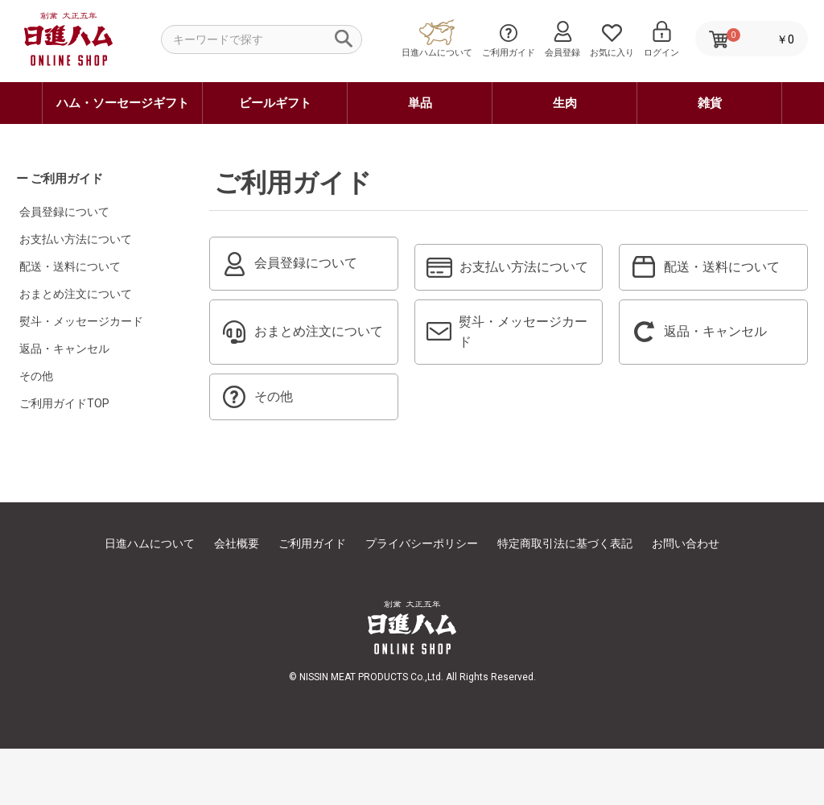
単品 (420, 103)
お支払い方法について (75, 239)
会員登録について (64, 211)
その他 (36, 375)
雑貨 (710, 103)
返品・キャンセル (64, 348)
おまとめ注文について (75, 293)
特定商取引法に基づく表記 (564, 599)
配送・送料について (70, 266)
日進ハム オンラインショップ (67, 65)
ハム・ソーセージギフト (122, 103)
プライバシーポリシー (421, 599)
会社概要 (236, 599)
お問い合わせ (685, 599)
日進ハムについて (150, 599)
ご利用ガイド (312, 599)
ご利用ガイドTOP (64, 403)
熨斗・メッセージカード (81, 321)
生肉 (565, 103)
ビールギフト (275, 103)
